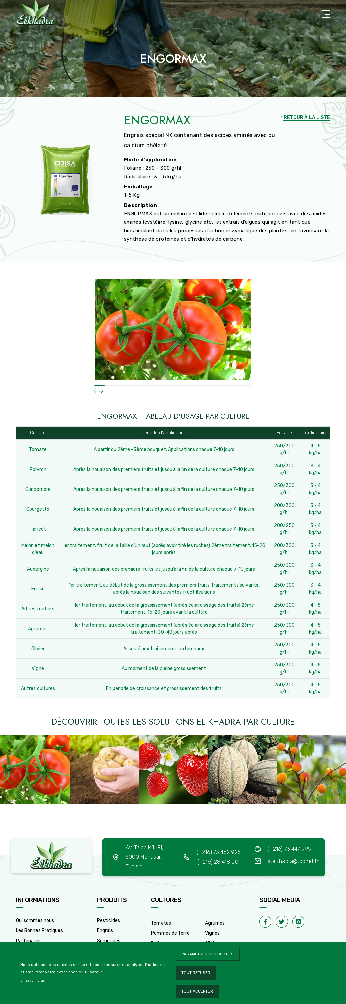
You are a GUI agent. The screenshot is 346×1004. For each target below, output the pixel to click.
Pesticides (108, 920)
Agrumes (215, 923)
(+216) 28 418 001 (218, 861)
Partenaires (29, 941)
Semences (108, 941)
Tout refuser (196, 972)
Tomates (161, 923)
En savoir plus (32, 980)
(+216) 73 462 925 (219, 852)
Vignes (212, 933)
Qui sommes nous (35, 920)
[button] (101, 391)
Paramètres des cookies (207, 954)
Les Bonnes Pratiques (39, 930)
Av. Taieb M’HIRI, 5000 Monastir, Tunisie (144, 857)
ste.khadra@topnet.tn (294, 861)
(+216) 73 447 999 (290, 849)
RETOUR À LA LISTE (306, 118)
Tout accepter (197, 991)
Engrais (105, 930)
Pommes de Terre (170, 933)
